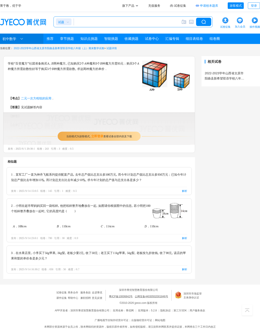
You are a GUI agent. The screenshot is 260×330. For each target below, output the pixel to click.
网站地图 (160, 320)
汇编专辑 (172, 38)
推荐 (50, 38)
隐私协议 (165, 310)
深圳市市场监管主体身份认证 (193, 295)
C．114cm (108, 226)
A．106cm (20, 226)
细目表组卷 (194, 38)
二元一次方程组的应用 (36, 98)
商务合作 (73, 292)
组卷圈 (215, 38)
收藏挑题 (131, 38)
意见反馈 (97, 297)
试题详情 (111, 48)
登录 (254, 5)
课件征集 (61, 297)
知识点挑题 (89, 38)
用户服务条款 (197, 310)
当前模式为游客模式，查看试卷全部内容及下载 (99, 136)
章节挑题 (67, 38)
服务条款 (85, 292)
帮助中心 (73, 297)
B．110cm (64, 226)
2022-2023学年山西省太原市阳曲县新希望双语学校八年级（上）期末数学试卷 (59, 48)
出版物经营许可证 (141, 320)
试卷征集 (61, 292)
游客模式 (236, 5)
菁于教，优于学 (10, 5)
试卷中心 (152, 38)
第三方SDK (180, 310)
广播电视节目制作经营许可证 (111, 320)
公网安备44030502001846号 (151, 296)
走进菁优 (97, 292)
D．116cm (152, 226)
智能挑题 (111, 38)
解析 (184, 190)
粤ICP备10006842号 (121, 296)
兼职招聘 (85, 297)
